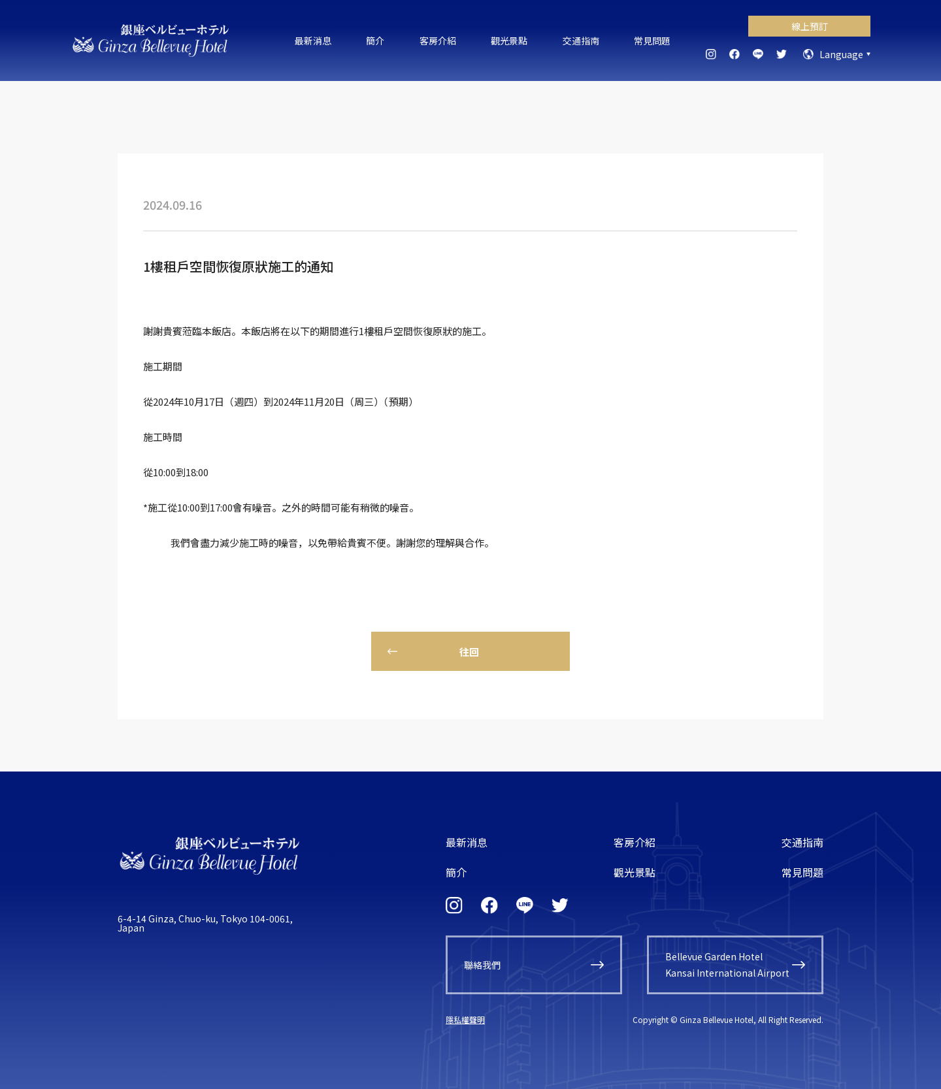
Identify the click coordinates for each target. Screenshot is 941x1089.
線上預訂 (809, 26)
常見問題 (652, 40)
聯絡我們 (482, 964)
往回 (469, 651)
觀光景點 (509, 40)
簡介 (375, 40)
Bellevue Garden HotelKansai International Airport (727, 964)
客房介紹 (438, 40)
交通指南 (581, 40)
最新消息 (313, 40)
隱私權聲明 (465, 1019)
